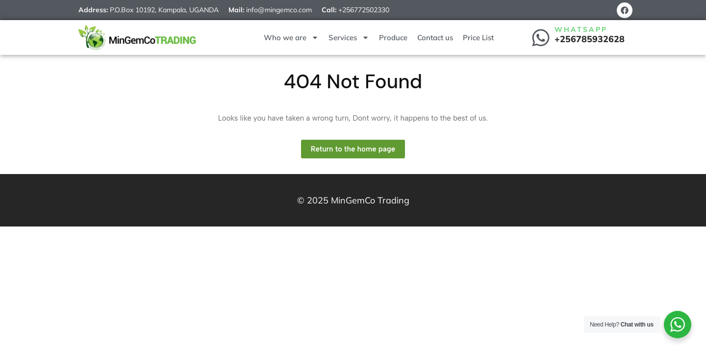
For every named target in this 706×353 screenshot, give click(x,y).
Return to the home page (358, 146)
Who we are (291, 37)
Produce (393, 37)
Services (348, 37)
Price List (478, 37)
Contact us (435, 37)
